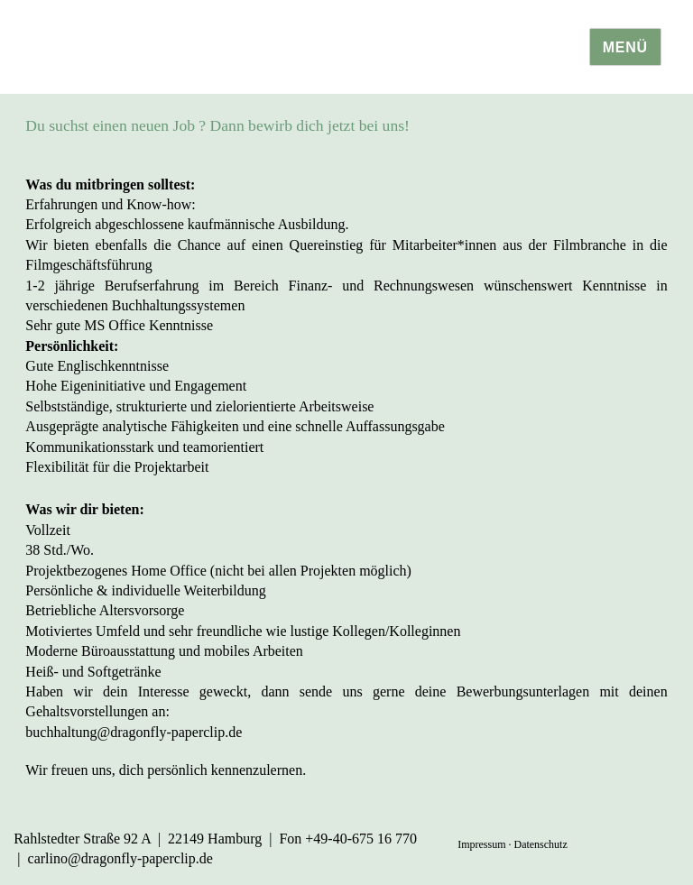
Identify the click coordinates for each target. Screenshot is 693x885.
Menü (625, 47)
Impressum (481, 844)
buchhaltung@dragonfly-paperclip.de (133, 732)
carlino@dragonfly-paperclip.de (120, 858)
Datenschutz (540, 844)
